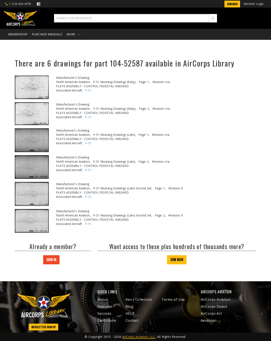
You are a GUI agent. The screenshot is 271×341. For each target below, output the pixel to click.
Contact (132, 320)
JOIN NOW (176, 259)
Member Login (253, 4)
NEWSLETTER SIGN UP (43, 327)
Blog (130, 306)
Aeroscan (209, 320)
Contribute (106, 320)
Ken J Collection (139, 299)
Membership (18, 34)
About (102, 299)
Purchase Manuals (47, 34)
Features (104, 306)
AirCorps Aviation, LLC (138, 337)
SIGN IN (51, 259)
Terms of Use (173, 299)
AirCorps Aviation (216, 299)
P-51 (88, 90)
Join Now (232, 4)
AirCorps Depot (214, 306)
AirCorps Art (211, 313)
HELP (130, 313)
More (73, 34)
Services (104, 313)
